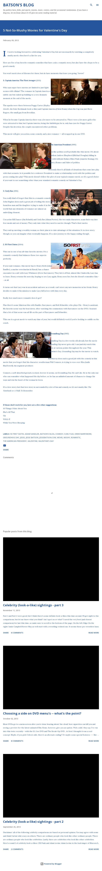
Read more (94, 632)
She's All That (9, 412)
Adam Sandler (32, 434)
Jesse (22, 437)
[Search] (91, 4)
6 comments (17, 632)
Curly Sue (69, 434)
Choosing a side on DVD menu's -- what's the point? (42, 713)
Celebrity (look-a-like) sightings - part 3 (33, 605)
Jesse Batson (32, 437)
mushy (67, 437)
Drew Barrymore (83, 434)
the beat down (29, 309)
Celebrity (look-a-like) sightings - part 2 (33, 821)
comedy (59, 434)
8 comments (17, 741)
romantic (75, 437)
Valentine (32, 441)
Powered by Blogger (51, 864)
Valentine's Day (46, 441)
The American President (15, 441)
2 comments (17, 849)
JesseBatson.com (47, 437)
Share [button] (6, 449)
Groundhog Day (11, 437)
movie (60, 437)
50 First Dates (11, 244)
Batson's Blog (18, 5)
